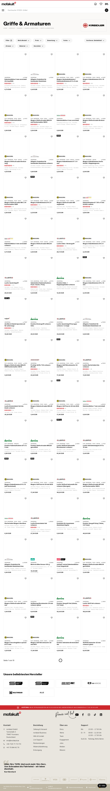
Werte (62, 733)
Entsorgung (37, 750)
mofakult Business (39, 733)
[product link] (16, 71)
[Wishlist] (101, 4)
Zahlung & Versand (40, 729)
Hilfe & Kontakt (38, 736)
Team (61, 736)
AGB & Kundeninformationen (55, 787)
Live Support (37, 740)
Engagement (64, 740)
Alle (42, 693)
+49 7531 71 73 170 (13, 744)
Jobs (61, 743)
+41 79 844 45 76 (12, 747)
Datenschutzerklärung (76, 787)
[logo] (9, 3)
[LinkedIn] (101, 715)
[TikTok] (95, 715)
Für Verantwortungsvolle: (36, 787)
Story (62, 729)
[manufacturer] (15, 683)
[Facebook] (83, 715)
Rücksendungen (39, 743)
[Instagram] (89, 715)
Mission (62, 750)
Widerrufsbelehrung (40, 747)
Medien (62, 747)
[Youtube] (77, 715)
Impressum (92, 787)
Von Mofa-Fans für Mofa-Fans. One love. (14, 787)
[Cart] (106, 4)
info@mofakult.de (12, 741)
